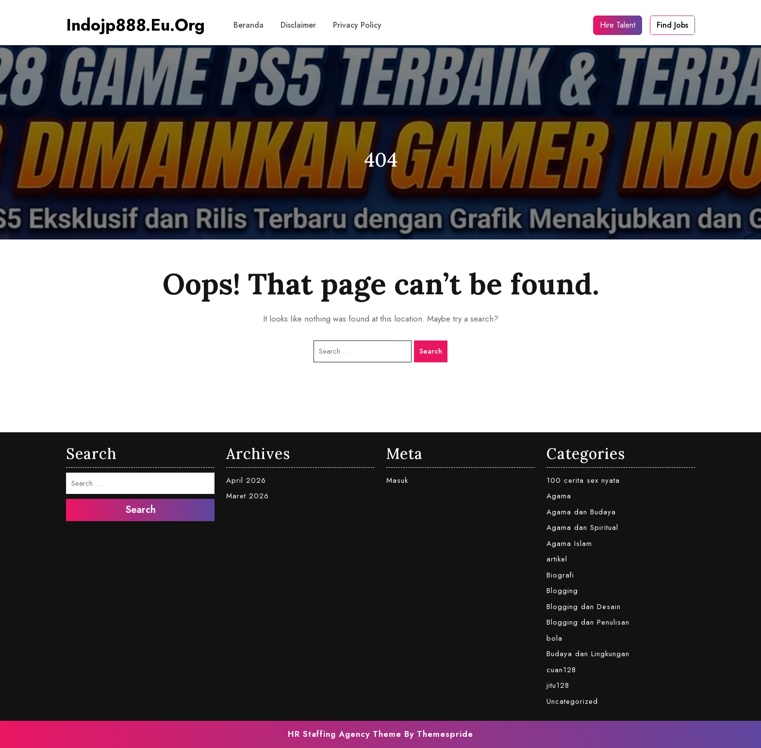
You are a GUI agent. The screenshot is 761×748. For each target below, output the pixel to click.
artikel (556, 559)
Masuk (397, 480)
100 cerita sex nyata (583, 480)
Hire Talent (617, 25)
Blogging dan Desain (583, 606)
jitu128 (557, 685)
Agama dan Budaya (581, 512)
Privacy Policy (357, 25)
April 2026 (246, 480)
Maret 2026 (247, 496)
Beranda (248, 25)
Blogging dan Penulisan (587, 622)
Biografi (560, 575)
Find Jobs (672, 25)
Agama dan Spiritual (582, 527)
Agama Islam (569, 543)
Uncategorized (572, 701)
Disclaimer (298, 25)
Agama (558, 496)
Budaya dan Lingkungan (587, 653)
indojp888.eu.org (135, 25)
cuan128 (561, 669)
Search (430, 351)
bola (554, 638)
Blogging (562, 590)
